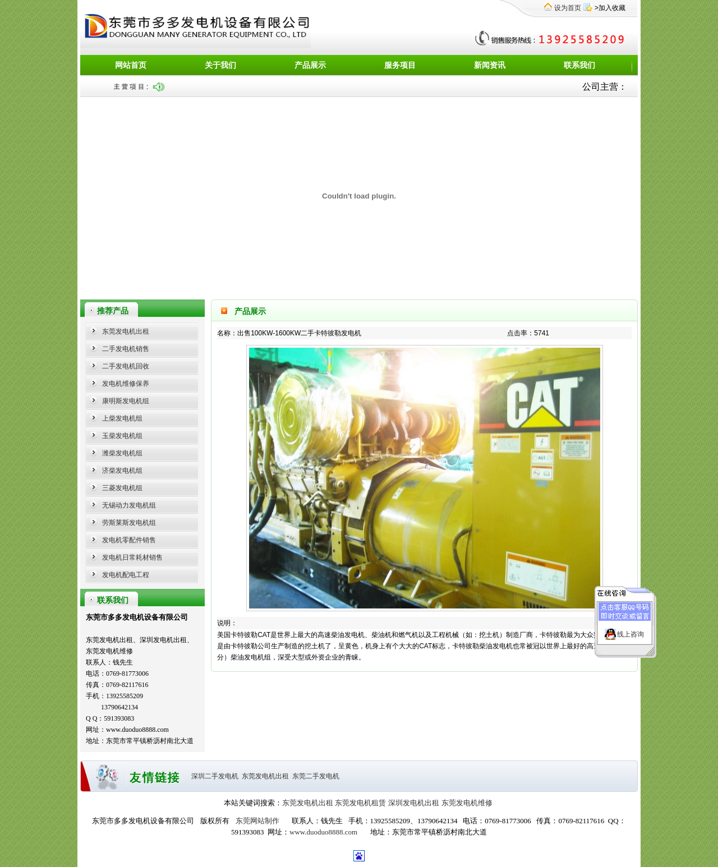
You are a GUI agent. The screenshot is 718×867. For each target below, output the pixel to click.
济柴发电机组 (122, 470)
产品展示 (310, 65)
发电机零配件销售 (129, 540)
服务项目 (400, 65)
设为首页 (567, 8)
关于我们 (220, 65)
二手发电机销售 (125, 349)
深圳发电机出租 (413, 803)
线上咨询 (630, 628)
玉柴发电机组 (122, 436)
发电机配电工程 (125, 575)
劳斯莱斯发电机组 (129, 523)
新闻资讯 (489, 65)
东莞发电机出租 (125, 331)
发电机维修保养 (125, 384)
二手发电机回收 (125, 366)
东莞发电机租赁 (360, 803)
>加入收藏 (610, 8)
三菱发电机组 (122, 488)
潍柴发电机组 (122, 453)
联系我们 (579, 65)
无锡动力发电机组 (129, 505)
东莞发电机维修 (467, 803)
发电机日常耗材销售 (132, 557)
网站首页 (130, 65)
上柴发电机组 (122, 418)
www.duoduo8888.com (323, 832)
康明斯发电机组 (125, 401)
